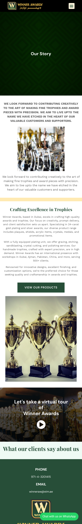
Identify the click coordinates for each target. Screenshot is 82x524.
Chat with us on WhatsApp (59, 516)
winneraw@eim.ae (41, 491)
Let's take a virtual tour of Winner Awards (41, 407)
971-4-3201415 (41, 477)
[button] (72, 6)
